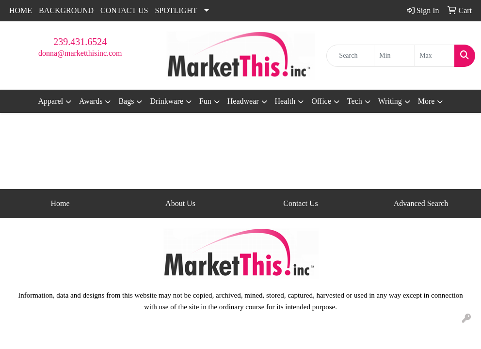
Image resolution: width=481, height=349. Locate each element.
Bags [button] (126, 101)
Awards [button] (90, 101)
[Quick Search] (350, 56)
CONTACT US (124, 10)
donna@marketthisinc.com (80, 53)
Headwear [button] (243, 101)
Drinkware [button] (166, 101)
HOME (20, 10)
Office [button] (321, 101)
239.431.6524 (80, 41)
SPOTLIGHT (176, 10)
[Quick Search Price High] (434, 56)
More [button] (426, 101)
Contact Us (300, 203)
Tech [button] (354, 101)
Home (59, 203)
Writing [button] (390, 101)
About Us (180, 203)
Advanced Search (421, 203)
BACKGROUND (66, 10)
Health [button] (285, 101)
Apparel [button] (51, 101)
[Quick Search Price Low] (394, 56)
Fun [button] (205, 101)
